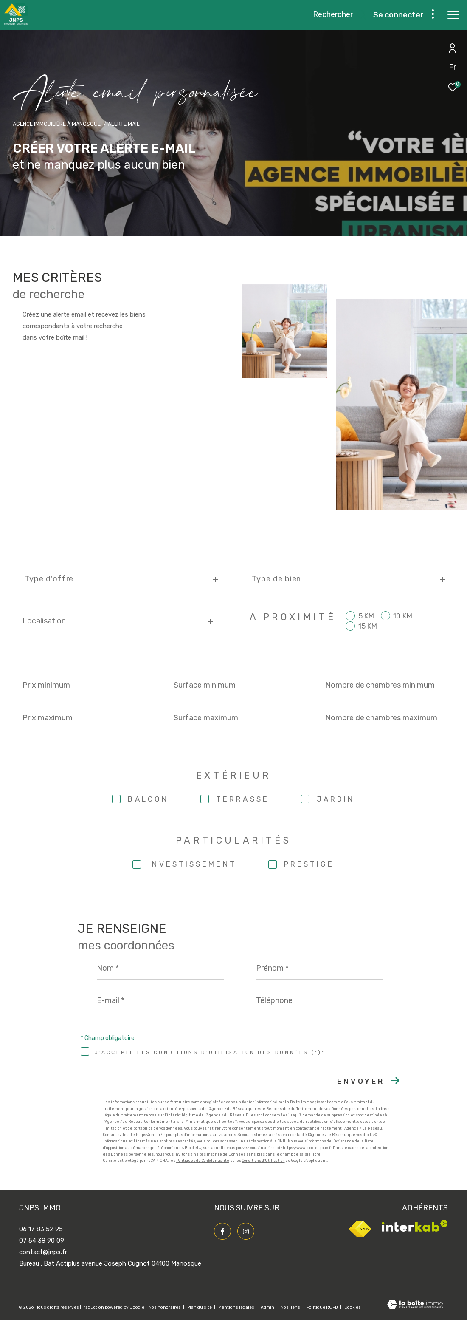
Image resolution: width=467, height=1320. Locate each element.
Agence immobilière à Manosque (57, 124)
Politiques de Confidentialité (202, 1161)
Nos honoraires (165, 1307)
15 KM (367, 626)
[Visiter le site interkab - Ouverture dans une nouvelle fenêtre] (415, 1229)
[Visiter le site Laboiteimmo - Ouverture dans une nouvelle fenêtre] (415, 1305)
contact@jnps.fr (43, 1252)
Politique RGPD (322, 1307)
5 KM (366, 616)
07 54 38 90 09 (41, 1240)
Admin (268, 1307)
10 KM (402, 616)
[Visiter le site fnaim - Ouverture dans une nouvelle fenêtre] (360, 1236)
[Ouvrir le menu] (453, 15)
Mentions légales (236, 1307)
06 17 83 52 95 (41, 1229)
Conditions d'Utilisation (263, 1161)
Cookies (352, 1307)
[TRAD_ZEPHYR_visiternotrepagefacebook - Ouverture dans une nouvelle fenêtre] (222, 1231)
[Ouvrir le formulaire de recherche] (339, 14)
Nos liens (291, 1307)
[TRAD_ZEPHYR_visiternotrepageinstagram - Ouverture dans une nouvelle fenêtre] (245, 1231)
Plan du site (200, 1307)
